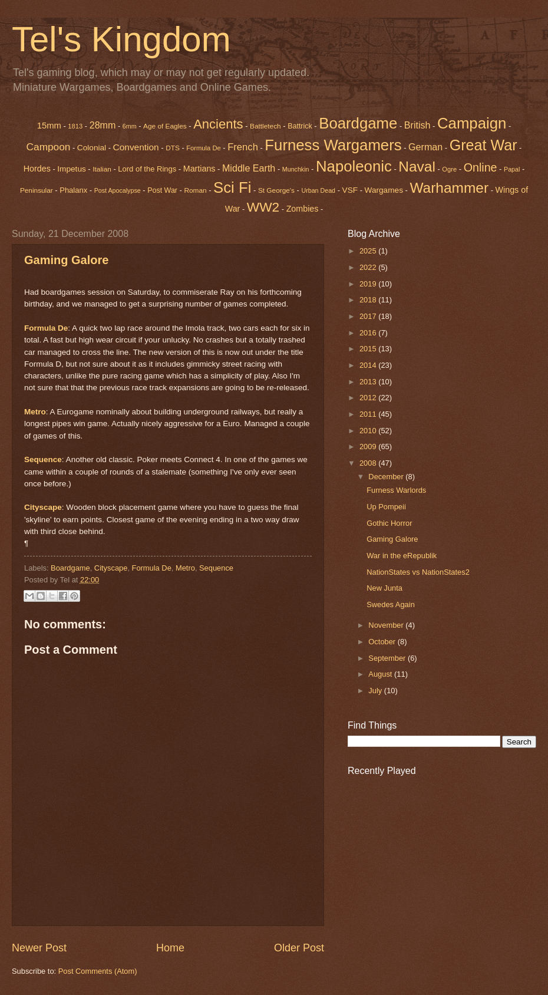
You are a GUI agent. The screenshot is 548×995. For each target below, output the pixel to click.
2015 (368, 348)
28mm (103, 125)
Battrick (300, 126)
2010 (368, 430)
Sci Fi (232, 187)
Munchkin (295, 169)
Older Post (299, 948)
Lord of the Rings (147, 168)
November (386, 625)
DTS (173, 148)
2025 (368, 250)
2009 (368, 446)
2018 (368, 299)
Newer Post (39, 948)
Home (170, 948)
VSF (350, 190)
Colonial (91, 147)
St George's (276, 190)
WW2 (263, 207)
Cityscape (43, 507)
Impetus (71, 168)
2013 (368, 381)
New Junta (384, 588)
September (388, 658)
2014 (368, 365)
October (382, 641)
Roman (195, 190)
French (242, 147)
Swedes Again (391, 604)
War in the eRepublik (402, 555)
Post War (162, 190)
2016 (368, 332)
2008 (368, 463)
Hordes (37, 168)
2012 (368, 397)
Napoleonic (354, 166)
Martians (199, 168)
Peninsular (36, 190)
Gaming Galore (66, 259)
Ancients (218, 124)
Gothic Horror (389, 523)
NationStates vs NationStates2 (418, 572)
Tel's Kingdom (121, 39)
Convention (136, 147)
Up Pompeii (386, 506)
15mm (49, 125)
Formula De (203, 147)
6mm (130, 126)
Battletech (265, 126)
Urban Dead (318, 190)
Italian (102, 169)
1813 (75, 126)
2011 (368, 414)
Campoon (49, 147)
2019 (368, 283)
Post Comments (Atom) (97, 971)
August (381, 674)
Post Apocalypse (117, 190)
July (376, 690)
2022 (368, 267)
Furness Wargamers (333, 145)
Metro (35, 411)
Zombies (302, 208)
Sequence (43, 459)
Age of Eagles (165, 126)
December (386, 476)
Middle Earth (248, 168)
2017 (368, 316)
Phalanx (73, 190)
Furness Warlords (396, 490)
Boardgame (358, 123)
